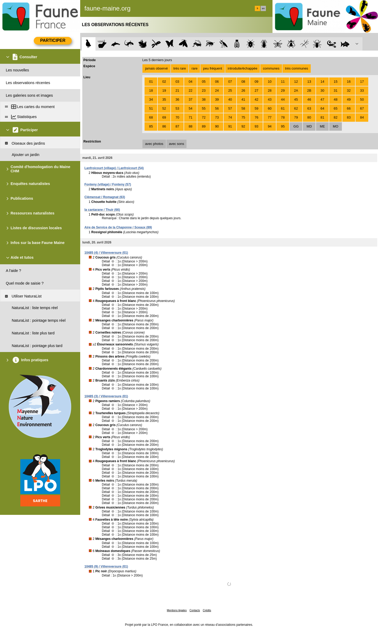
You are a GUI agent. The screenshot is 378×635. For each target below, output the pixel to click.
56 (217, 108)
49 (349, 99)
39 (217, 99)
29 (283, 90)
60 (269, 108)
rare (195, 68)
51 (151, 108)
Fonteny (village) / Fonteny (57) (107, 184)
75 (243, 117)
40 (230, 99)
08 (243, 82)
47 (322, 99)
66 (349, 108)
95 (283, 126)
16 (349, 82)
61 (283, 108)
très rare (179, 68)
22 (190, 90)
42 (256, 99)
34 (151, 99)
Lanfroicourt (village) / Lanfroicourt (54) (114, 168)
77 (269, 117)
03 (177, 82)
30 (322, 90)
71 (190, 117)
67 (362, 108)
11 (283, 82)
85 (151, 126)
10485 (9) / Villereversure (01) (106, 566)
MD (309, 126)
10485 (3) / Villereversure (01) (106, 396)
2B (309, 90)
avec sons (176, 144)
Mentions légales (177, 610)
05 (203, 82)
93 (256, 126)
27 (256, 90)
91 (230, 126)
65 (335, 108)
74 (230, 117)
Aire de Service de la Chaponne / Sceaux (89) (118, 227)
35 (164, 99)
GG (296, 126)
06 (217, 82)
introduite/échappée (242, 68)
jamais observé (156, 68)
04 (190, 82)
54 (190, 108)
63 (309, 108)
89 (203, 126)
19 (164, 90)
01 (151, 82)
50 (362, 99)
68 (151, 117)
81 (322, 117)
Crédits (207, 610)
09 (256, 82)
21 (177, 90)
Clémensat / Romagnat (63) (104, 197)
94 (269, 126)
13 (309, 82)
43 (269, 99)
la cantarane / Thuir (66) (102, 210)
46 (309, 99)
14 (322, 82)
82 (335, 117)
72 (203, 117)
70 (177, 117)
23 (203, 90)
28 (269, 90)
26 (243, 90)
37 (190, 99)
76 (256, 117)
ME (322, 126)
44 (283, 99)
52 (164, 108)
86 (164, 126)
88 (190, 126)
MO (335, 126)
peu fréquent (212, 68)
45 (296, 99)
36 (177, 99)
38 (203, 99)
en (263, 8)
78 (283, 117)
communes (271, 68)
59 (256, 108)
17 (362, 82)
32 (349, 90)
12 (296, 82)
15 (335, 82)
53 (177, 108)
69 (164, 117)
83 (349, 117)
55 (203, 108)
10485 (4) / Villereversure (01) (106, 253)
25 (230, 90)
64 (322, 108)
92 (243, 126)
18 (151, 90)
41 (243, 99)
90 (217, 126)
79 (296, 117)
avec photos (154, 144)
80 (309, 117)
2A (296, 90)
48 (335, 99)
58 (243, 108)
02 (164, 82)
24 (217, 90)
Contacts (194, 610)
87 (177, 126)
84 (362, 117)
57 (230, 108)
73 (217, 117)
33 (362, 90)
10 (269, 82)
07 (230, 82)
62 (296, 108)
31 (335, 90)
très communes (296, 68)
